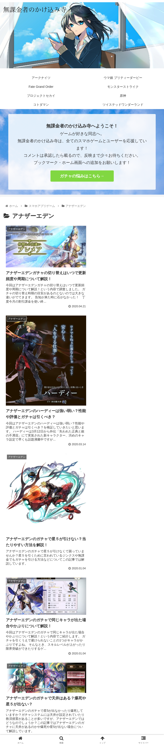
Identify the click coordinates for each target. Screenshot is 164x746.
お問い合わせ (29, 720)
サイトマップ (134, 720)
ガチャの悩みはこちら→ (82, 176)
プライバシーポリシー (82, 720)
